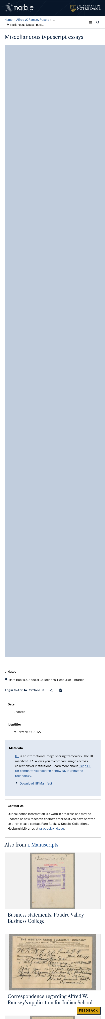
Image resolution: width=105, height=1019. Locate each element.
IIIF (17, 756)
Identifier (14, 724)
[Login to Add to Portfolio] (25, 690)
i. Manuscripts (43, 845)
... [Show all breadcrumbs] (54, 20)
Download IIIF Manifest (33, 783)
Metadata (16, 748)
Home (8, 20)
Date (11, 704)
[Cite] (60, 690)
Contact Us (15, 806)
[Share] (51, 690)
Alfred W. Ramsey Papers (32, 20)
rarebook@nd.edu (51, 828)
